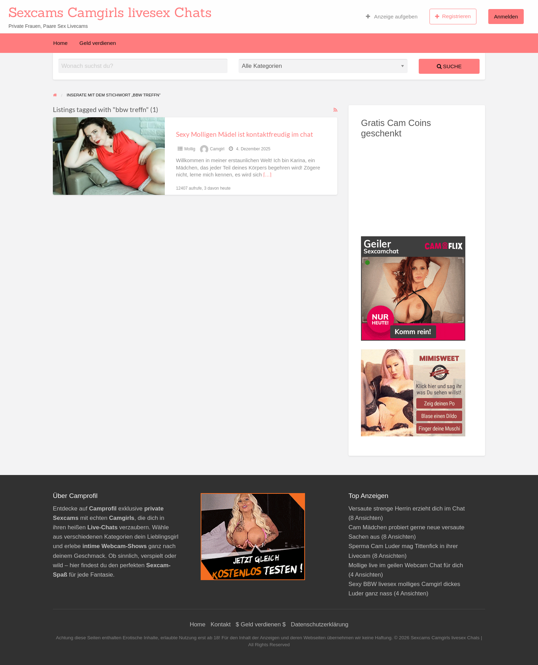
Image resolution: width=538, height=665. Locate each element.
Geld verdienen (97, 43)
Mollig (189, 149)
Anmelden (506, 16)
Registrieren (453, 16)
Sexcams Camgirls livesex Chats (109, 12)
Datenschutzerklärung (319, 624)
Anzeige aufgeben (392, 16)
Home (60, 43)
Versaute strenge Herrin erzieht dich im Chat (406, 508)
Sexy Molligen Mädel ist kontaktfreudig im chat (244, 134)
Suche (449, 66)
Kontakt (220, 624)
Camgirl (217, 149)
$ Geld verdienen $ (261, 624)
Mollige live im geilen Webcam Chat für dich (405, 565)
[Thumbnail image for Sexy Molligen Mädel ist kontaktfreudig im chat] (109, 156)
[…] (267, 174)
